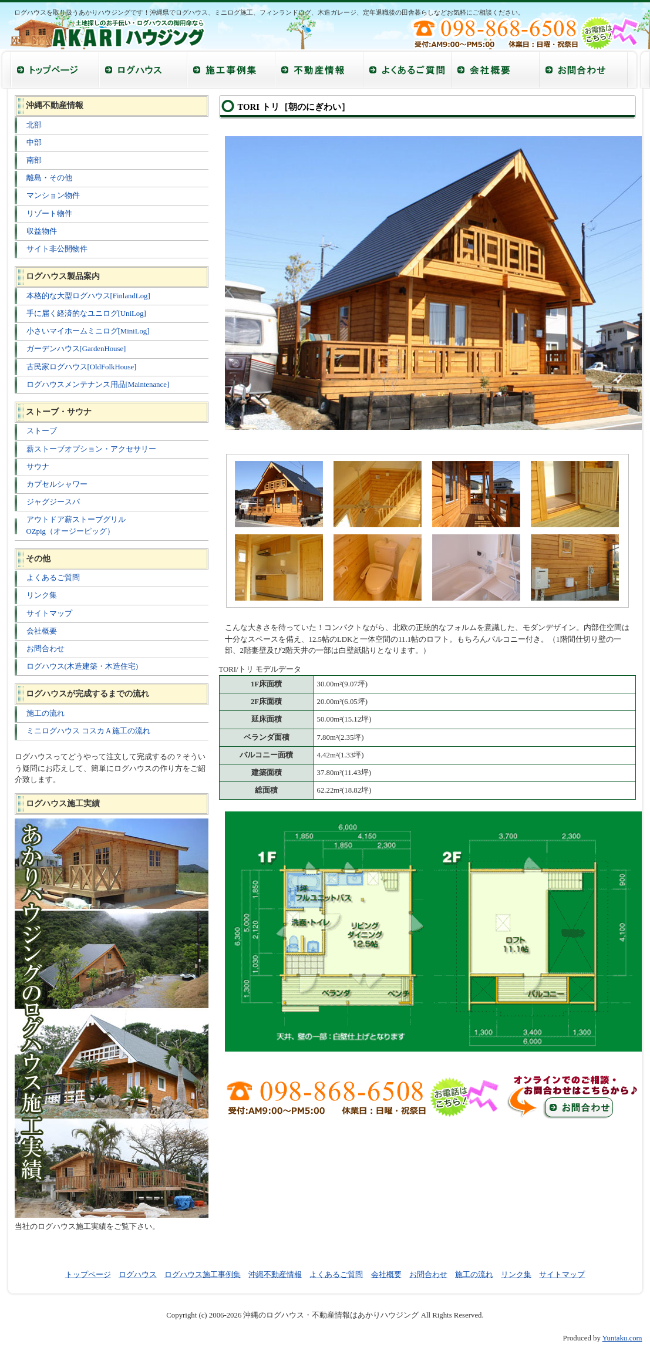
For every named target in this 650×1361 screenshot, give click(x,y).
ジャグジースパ (53, 502)
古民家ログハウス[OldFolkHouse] (81, 367)
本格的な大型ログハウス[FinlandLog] (88, 296)
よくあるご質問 (53, 578)
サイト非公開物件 (56, 249)
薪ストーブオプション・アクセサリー (91, 449)
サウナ (37, 467)
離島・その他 (49, 178)
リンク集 (41, 595)
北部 (34, 125)
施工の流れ (45, 713)
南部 (34, 160)
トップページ (88, 1275)
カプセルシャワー (56, 484)
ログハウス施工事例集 (202, 1275)
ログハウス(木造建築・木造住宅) (82, 666)
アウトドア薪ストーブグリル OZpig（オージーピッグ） (76, 525)
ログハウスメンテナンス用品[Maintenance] (98, 384)
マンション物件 (53, 195)
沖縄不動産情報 (275, 1275)
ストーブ (41, 431)
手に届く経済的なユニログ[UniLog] (86, 313)
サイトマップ (49, 613)
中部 (34, 143)
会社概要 (41, 631)
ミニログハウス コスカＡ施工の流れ (88, 731)
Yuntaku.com (622, 1338)
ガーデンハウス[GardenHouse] (76, 349)
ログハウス (138, 1275)
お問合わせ (45, 649)
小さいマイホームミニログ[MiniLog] (88, 331)
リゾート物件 (49, 214)
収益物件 (41, 231)
